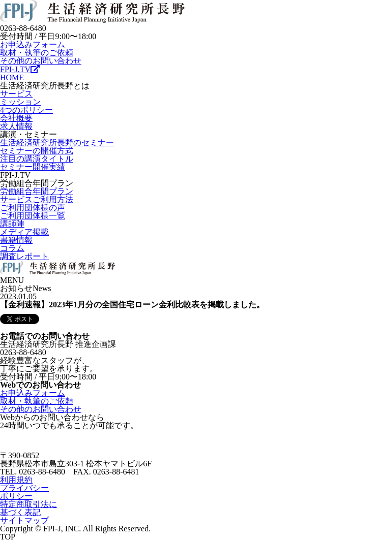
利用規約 (16, 479)
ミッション (20, 102)
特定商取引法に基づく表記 (28, 508)
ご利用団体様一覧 (32, 215)
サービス (16, 93)
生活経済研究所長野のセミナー (57, 142)
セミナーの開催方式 (36, 150)
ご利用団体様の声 (32, 207)
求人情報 (16, 126)
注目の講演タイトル (36, 158)
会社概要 (16, 118)
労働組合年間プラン (36, 191)
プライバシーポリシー (24, 492)
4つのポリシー (26, 110)
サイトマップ (24, 520)
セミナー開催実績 (32, 167)
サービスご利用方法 (36, 199)
